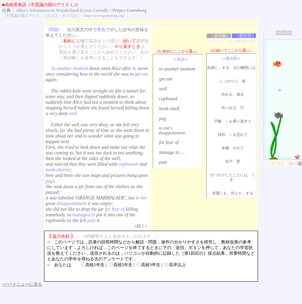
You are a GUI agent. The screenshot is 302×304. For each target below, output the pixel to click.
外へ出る (228, 108)
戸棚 (217, 121)
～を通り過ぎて (238, 121)
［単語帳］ (220, 36)
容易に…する (218, 68)
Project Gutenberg (129, 10)
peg (162, 118)
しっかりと (229, 81)
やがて (238, 148)
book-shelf (169, 108)
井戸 (229, 162)
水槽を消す (284, 33)
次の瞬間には (244, 68)
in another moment (177, 69)
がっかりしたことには (229, 175)
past (163, 162)
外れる (227, 94)
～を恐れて (238, 135)
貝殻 (221, 135)
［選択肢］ (245, 36)
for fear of (169, 142)
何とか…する (242, 193)
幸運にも (219, 193)
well (163, 88)
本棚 (225, 148)
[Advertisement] (141, 22)
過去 (240, 94)
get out (165, 78)
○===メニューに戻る (22, 284)
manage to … (172, 152)
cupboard (168, 98)
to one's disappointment (171, 130)
